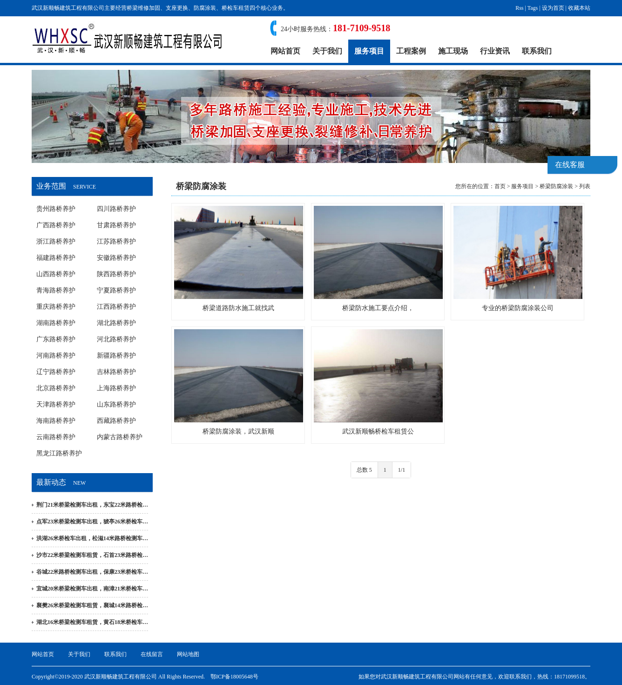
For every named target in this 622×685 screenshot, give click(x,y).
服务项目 (369, 51)
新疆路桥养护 (116, 355)
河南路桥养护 (55, 355)
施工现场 (453, 51)
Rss (519, 8)
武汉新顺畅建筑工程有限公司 (417, 676)
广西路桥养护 (55, 225)
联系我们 (537, 51)
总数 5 (364, 470)
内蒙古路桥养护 (119, 437)
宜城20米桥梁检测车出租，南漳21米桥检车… (92, 588)
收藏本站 (579, 8)
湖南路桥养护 (55, 322)
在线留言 (152, 654)
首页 (500, 186)
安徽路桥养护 (116, 257)
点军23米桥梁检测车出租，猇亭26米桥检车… (92, 521)
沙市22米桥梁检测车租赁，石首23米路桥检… (92, 555)
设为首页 (553, 8)
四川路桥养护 (116, 208)
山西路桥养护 (55, 274)
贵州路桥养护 (55, 208)
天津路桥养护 (55, 404)
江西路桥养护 (116, 306)
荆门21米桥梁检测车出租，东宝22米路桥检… (92, 505)
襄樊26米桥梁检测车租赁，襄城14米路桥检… (92, 605)
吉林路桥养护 (116, 371)
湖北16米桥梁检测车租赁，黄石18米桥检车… (92, 622)
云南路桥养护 (55, 437)
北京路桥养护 (55, 388)
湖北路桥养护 (116, 322)
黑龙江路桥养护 (59, 453)
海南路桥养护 (55, 420)
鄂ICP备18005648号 (234, 676)
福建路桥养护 (55, 257)
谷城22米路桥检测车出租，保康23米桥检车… (92, 572)
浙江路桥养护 (55, 241)
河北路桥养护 (116, 339)
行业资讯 (495, 51)
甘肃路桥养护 (116, 225)
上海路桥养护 (116, 388)
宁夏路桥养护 (116, 290)
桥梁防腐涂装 (556, 186)
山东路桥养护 (116, 404)
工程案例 (411, 51)
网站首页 (285, 51)
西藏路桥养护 (116, 420)
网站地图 (188, 654)
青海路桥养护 (55, 290)
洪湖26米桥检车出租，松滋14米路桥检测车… (92, 538)
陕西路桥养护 (116, 274)
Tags (532, 8)
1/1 (401, 470)
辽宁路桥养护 (55, 371)
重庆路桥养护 (55, 306)
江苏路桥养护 (116, 241)
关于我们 (327, 51)
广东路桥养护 (55, 339)
